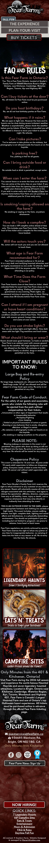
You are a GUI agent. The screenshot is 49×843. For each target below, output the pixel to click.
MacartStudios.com (31, 840)
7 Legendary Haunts (24, 814)
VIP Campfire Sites (24, 817)
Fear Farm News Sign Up (24, 763)
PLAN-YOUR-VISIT (24, 30)
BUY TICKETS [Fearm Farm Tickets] (24, 37)
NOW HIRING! (24, 804)
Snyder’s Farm (37, 191)
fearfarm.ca (35, 734)
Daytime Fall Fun (24, 832)
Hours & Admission (24, 826)
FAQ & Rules (24, 829)
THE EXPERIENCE (24, 23)
